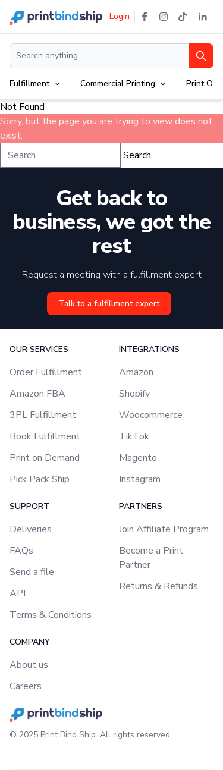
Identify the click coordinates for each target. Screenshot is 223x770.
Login (119, 16)
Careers (26, 686)
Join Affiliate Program (164, 529)
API (18, 593)
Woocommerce (151, 415)
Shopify (134, 393)
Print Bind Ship (68, 734)
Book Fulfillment (45, 436)
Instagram (140, 479)
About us (29, 664)
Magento (138, 457)
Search (137, 155)
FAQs (21, 550)
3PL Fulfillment (43, 415)
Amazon (136, 372)
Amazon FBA (37, 393)
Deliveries (31, 529)
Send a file (32, 572)
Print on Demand (45, 457)
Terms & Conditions (51, 614)
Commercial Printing (117, 83)
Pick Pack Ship (40, 479)
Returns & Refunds (158, 586)
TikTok (134, 436)
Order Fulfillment (46, 372)
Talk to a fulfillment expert (109, 303)
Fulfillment (29, 83)
